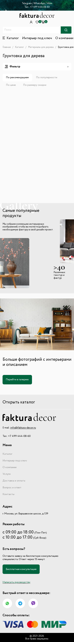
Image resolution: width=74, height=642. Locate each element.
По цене (11, 85)
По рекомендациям (17, 77)
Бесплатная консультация (21, 569)
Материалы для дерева (41, 47)
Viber (49, 3)
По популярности (46, 77)
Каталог (19, 47)
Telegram (27, 3)
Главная (7, 47)
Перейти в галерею (17, 379)
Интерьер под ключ (37, 38)
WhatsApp (39, 3)
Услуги (7, 474)
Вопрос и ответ (12, 487)
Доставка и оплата (14, 480)
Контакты (8, 494)
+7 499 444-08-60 (40, 7)
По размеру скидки (34, 85)
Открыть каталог (19, 402)
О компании (64, 38)
